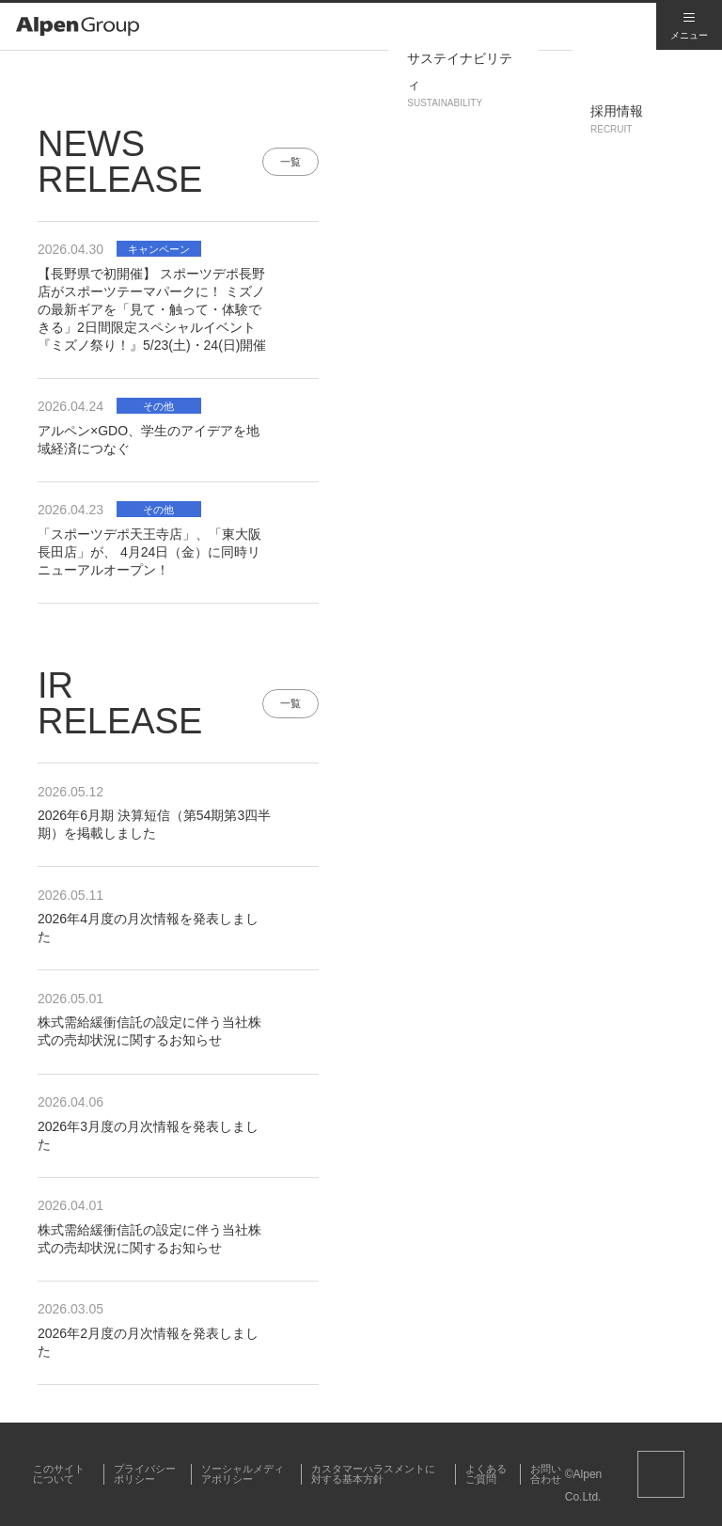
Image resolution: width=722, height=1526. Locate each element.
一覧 (290, 161)
